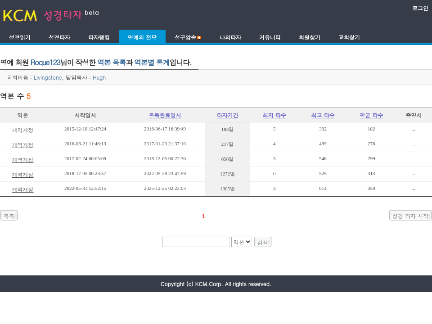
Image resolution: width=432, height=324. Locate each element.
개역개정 (22, 130)
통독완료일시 (165, 115)
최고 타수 (323, 115)
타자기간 (227, 115)
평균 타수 (371, 115)
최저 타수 (274, 115)
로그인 (420, 8)
